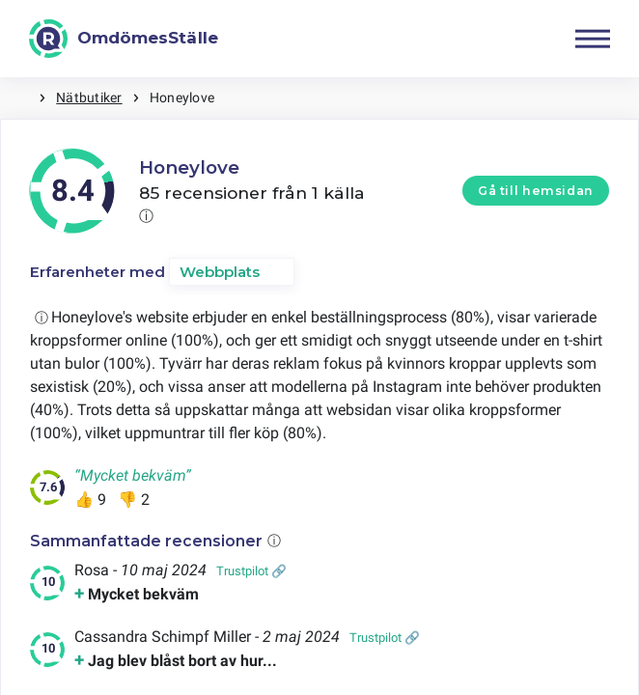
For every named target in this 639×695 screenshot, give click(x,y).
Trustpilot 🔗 (251, 571)
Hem (19, 98)
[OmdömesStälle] (123, 38)
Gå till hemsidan (536, 190)
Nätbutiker (89, 97)
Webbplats (220, 272)
